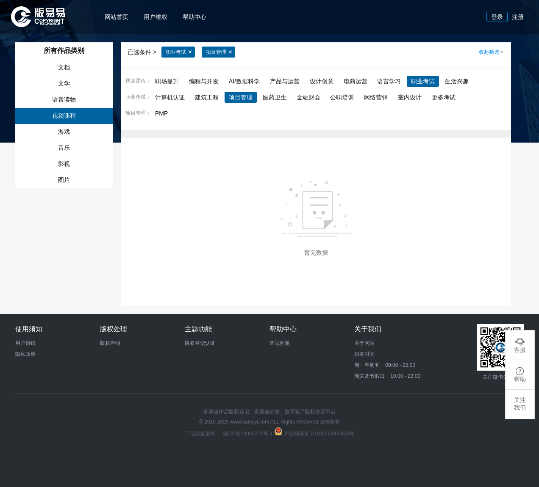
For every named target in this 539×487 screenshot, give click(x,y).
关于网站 (364, 343)
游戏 (64, 131)
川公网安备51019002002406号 (319, 434)
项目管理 (219, 52)
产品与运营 (285, 81)
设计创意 (321, 81)
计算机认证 (170, 97)
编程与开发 (204, 81)
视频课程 (64, 115)
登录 (497, 17)
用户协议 (25, 343)
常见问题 (280, 343)
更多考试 (444, 97)
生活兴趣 (457, 81)
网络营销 (376, 97)
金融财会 (308, 97)
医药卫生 (274, 97)
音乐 (64, 147)
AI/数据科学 (244, 81)
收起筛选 (491, 52)
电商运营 (355, 81)
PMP (161, 113)
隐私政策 (25, 354)
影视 (64, 163)
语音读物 (64, 99)
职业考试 (179, 52)
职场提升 (167, 81)
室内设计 (410, 97)
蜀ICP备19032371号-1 (248, 434)
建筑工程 (207, 97)
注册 (518, 17)
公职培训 (342, 97)
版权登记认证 (200, 343)
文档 (64, 67)
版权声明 (110, 343)
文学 (64, 83)
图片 (64, 179)
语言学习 (389, 81)
